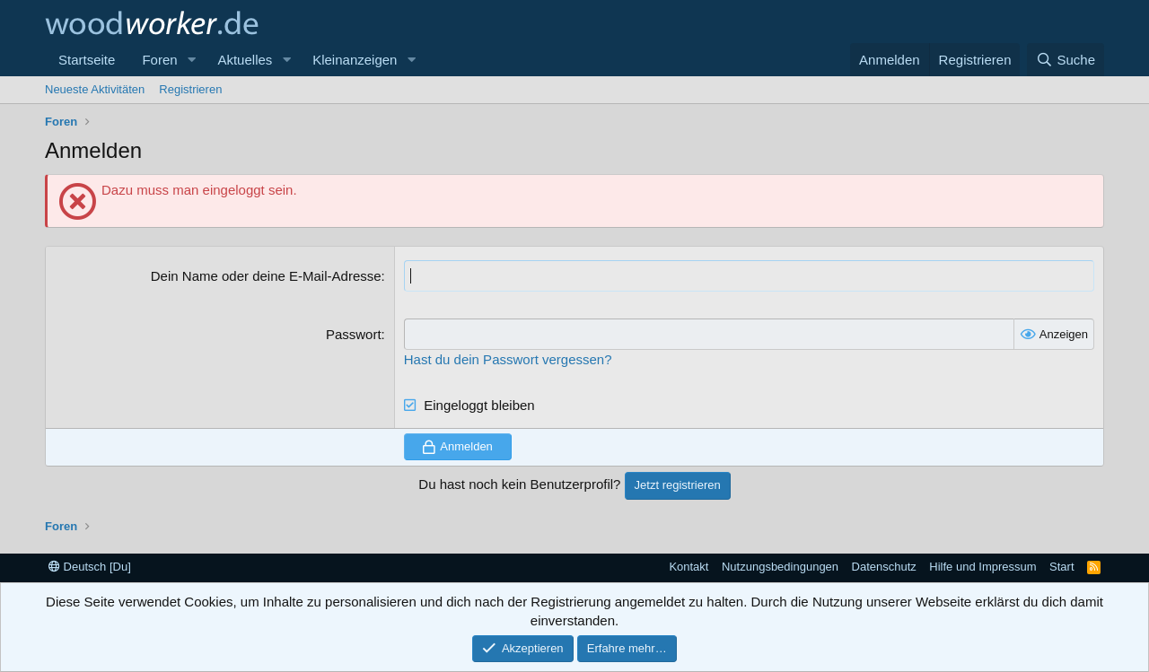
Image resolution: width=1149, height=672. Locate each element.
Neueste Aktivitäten (95, 89)
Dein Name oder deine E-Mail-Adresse (266, 276)
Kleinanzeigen (354, 59)
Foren (159, 59)
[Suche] (1065, 59)
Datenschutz (884, 566)
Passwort (354, 334)
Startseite (86, 59)
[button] (191, 59)
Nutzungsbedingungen (780, 566)
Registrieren (190, 89)
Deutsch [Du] (89, 566)
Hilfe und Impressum (982, 566)
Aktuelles (244, 59)
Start (1061, 566)
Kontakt (688, 566)
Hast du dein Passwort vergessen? (508, 359)
